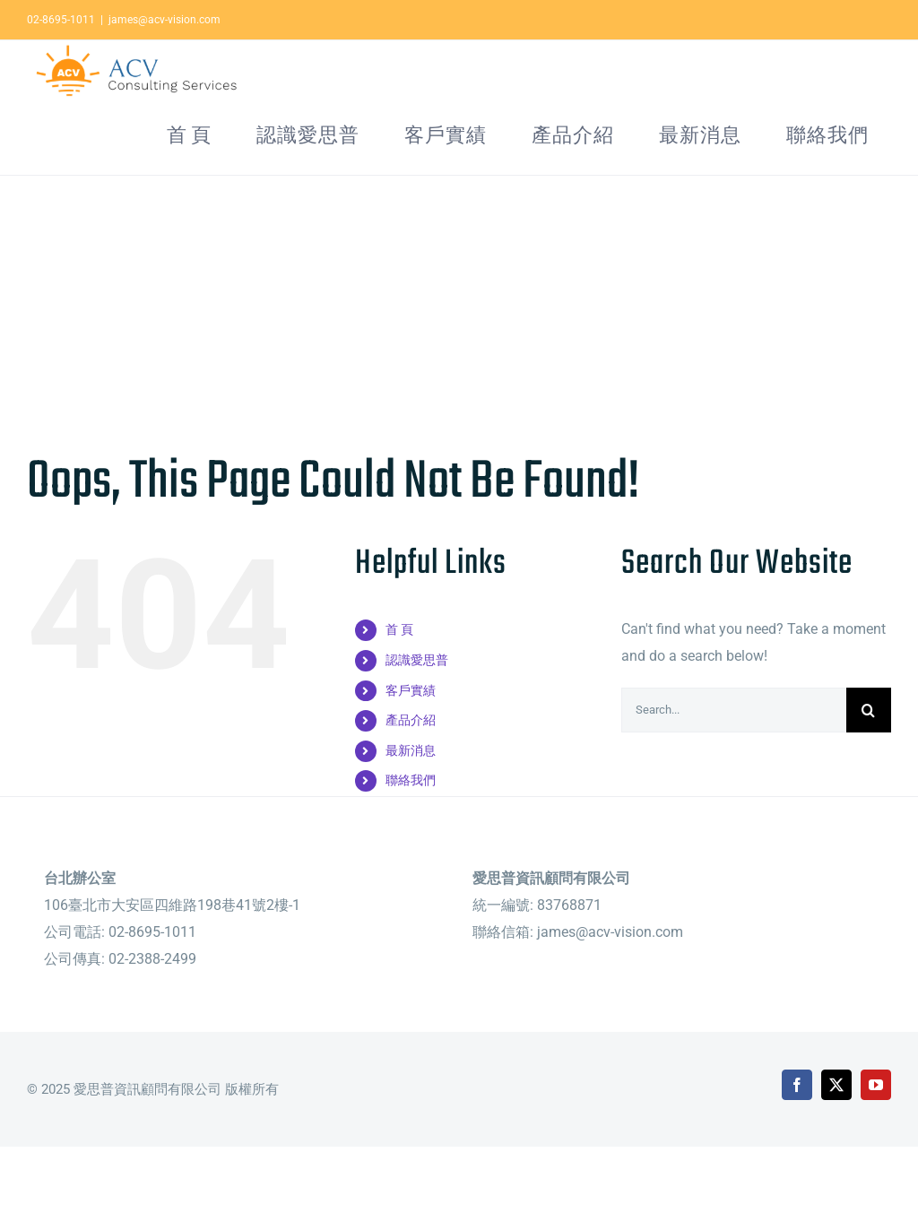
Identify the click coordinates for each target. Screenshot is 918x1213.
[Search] (868, 765)
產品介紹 (410, 775)
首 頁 (399, 685)
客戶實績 (410, 746)
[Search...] (733, 765)
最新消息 (410, 806)
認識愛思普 (416, 715)
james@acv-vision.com (164, 19)
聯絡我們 (410, 835)
